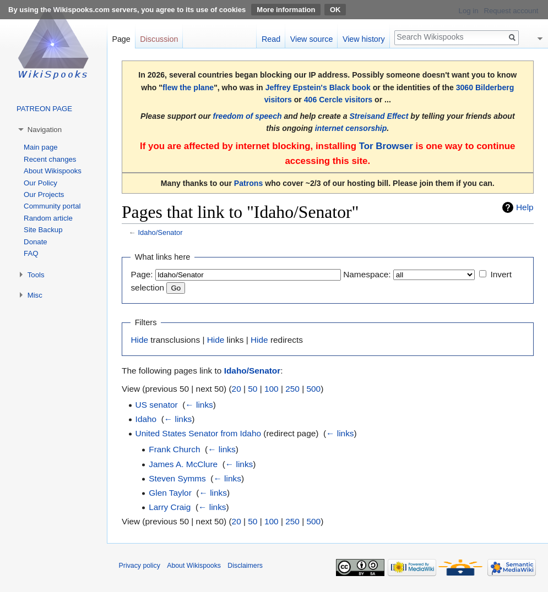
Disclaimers (245, 565)
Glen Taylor (170, 492)
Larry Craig (170, 507)
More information (286, 10)
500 (313, 388)
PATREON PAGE (44, 109)
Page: (142, 274)
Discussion (159, 39)
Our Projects (44, 194)
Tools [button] (36, 275)
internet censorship (351, 128)
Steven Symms (177, 478)
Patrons (248, 183)
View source (311, 39)
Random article (48, 218)
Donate (35, 242)
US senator (156, 404)
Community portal (52, 206)
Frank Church (174, 449)
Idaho (146, 419)
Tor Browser (386, 146)
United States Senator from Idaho (198, 433)
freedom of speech (247, 116)
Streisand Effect (378, 116)
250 (292, 388)
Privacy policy (139, 565)
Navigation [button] (45, 129)
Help (525, 207)
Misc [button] (35, 295)
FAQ (31, 253)
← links (199, 404)
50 (252, 388)
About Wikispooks (53, 171)
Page (121, 39)
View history (364, 39)
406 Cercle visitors (338, 99)
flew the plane (188, 87)
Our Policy (40, 183)
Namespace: (366, 274)
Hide (139, 339)
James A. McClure (183, 464)
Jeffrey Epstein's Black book (318, 87)
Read (271, 39)
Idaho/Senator (160, 232)
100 (271, 388)
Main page (41, 147)
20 (236, 388)
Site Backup (43, 230)
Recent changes (50, 159)
